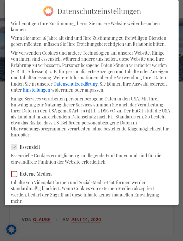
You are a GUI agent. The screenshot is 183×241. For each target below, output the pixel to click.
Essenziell (28, 147)
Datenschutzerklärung (75, 84)
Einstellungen (36, 90)
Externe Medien (34, 174)
